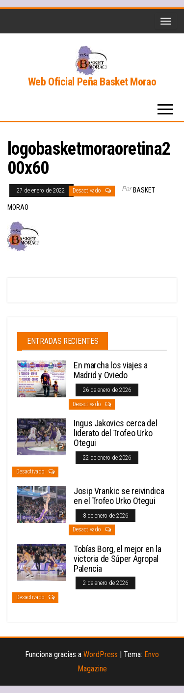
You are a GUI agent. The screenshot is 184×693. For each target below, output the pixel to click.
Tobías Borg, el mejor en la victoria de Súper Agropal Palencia (117, 559)
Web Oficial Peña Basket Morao (92, 82)
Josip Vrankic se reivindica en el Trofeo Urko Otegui (119, 496)
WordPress (100, 654)
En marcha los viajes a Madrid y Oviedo (111, 370)
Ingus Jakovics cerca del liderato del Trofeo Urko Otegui (115, 433)
